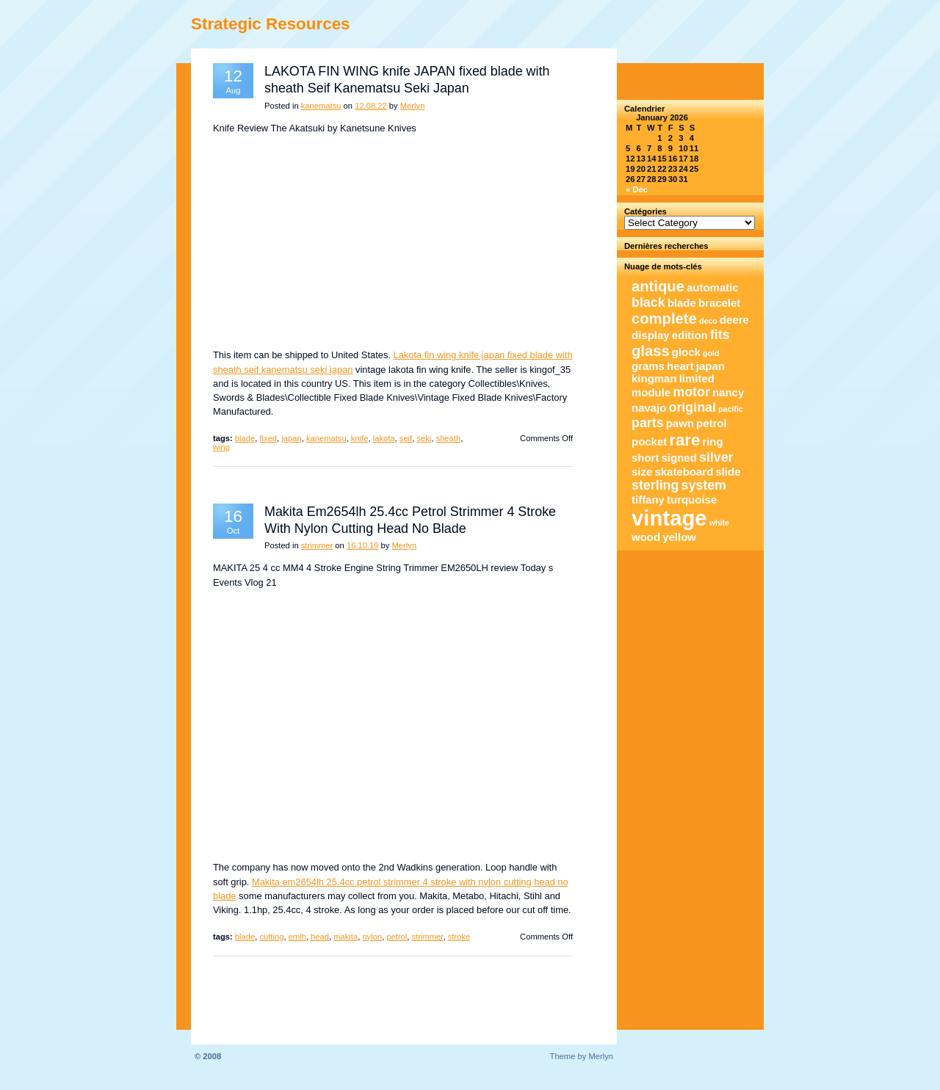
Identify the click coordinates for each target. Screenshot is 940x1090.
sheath (448, 438)
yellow (679, 537)
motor (691, 392)
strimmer (317, 545)
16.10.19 (363, 545)
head (320, 936)
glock (686, 352)
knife (360, 438)
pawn (680, 423)
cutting (271, 936)
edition (690, 335)
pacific (730, 408)
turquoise (692, 499)
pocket (649, 441)
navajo (649, 408)
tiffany (648, 499)
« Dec (637, 189)
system (704, 485)
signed (679, 457)
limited (697, 378)
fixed (268, 438)
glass (651, 351)
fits (720, 334)
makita (345, 936)
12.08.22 (371, 105)
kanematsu (321, 105)
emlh (297, 936)
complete (664, 318)
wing (221, 447)
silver (716, 457)
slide (727, 471)
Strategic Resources (270, 24)
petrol (396, 936)
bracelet (719, 303)
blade (245, 438)
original (692, 407)
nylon (372, 936)
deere (734, 319)
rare (684, 440)
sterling (655, 485)
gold (711, 353)
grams (648, 366)
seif (406, 438)
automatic (713, 287)
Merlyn (412, 105)
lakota (384, 438)
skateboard (683, 471)
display (651, 335)
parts (648, 422)
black (648, 302)
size (642, 471)
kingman (654, 378)
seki (423, 438)
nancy (728, 392)
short (645, 457)
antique (658, 286)
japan (291, 438)
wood (646, 537)
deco (708, 320)
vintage (669, 518)
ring (712, 441)
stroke (459, 936)
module (651, 392)
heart (680, 366)
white (719, 522)
